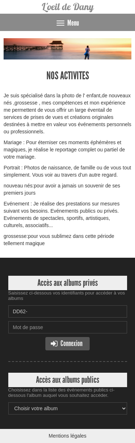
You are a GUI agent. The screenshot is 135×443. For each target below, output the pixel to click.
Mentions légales (67, 436)
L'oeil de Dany (67, 7)
